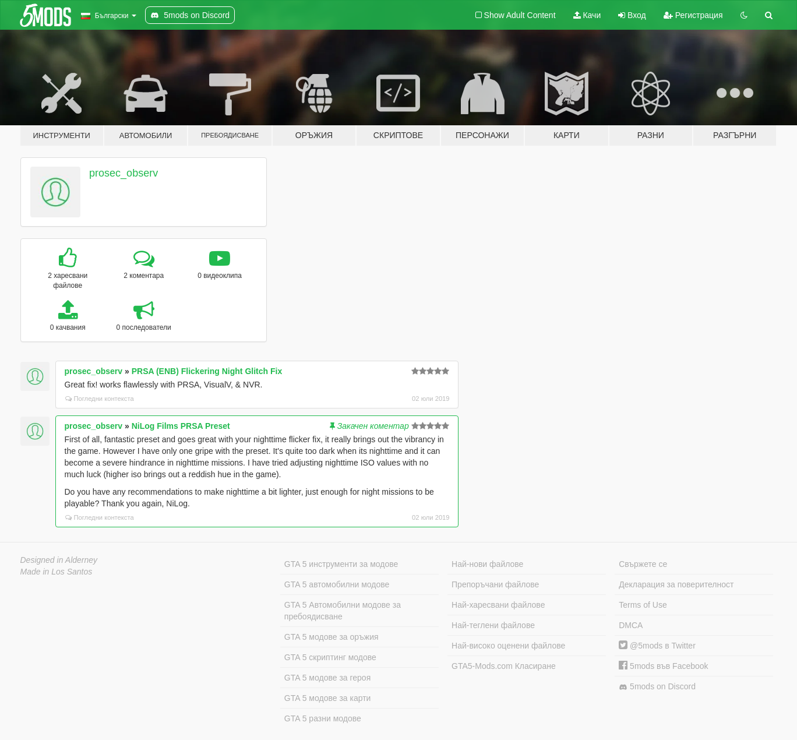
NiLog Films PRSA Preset (181, 426)
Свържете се (643, 564)
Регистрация (693, 15)
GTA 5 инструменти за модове (341, 564)
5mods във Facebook (663, 666)
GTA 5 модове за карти (327, 698)
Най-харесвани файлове (498, 604)
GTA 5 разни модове (322, 718)
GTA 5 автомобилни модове (336, 584)
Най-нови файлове (487, 564)
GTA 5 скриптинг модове (330, 657)
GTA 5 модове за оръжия (331, 637)
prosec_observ (123, 173)
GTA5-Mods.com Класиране (504, 666)
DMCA (631, 625)
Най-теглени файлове (493, 625)
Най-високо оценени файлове (508, 645)
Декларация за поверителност (676, 584)
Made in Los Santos (56, 571)
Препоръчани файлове (495, 584)
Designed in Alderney (59, 560)
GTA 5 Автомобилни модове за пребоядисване (342, 610)
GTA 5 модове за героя (327, 677)
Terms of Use (642, 604)
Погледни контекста (99, 398)
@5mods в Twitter (657, 645)
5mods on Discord (657, 687)
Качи (587, 15)
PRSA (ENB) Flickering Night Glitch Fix (207, 371)
